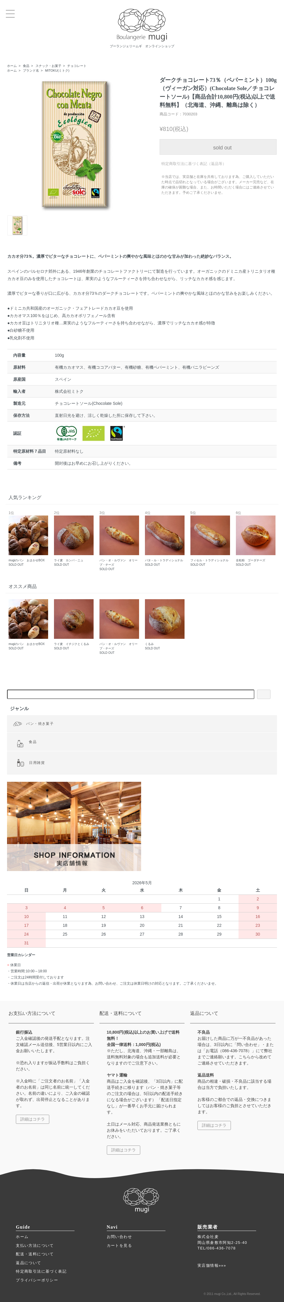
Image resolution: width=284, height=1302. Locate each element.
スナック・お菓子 (48, 66)
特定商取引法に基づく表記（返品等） (193, 163)
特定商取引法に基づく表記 (41, 1271)
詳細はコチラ (32, 1119)
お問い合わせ (119, 1236)
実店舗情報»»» (211, 1265)
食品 (26, 66)
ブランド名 (31, 70)
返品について (28, 1263)
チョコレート (77, 66)
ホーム (12, 66)
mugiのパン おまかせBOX (28, 538)
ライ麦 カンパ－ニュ (74, 538)
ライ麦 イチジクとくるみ (74, 624)
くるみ (165, 624)
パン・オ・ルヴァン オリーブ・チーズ (119, 541)
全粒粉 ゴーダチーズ (255, 538)
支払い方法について (35, 1245)
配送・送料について (35, 1254)
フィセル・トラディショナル (210, 538)
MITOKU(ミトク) (57, 70)
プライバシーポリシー (37, 1280)
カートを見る (119, 1245)
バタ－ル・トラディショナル (165, 538)
